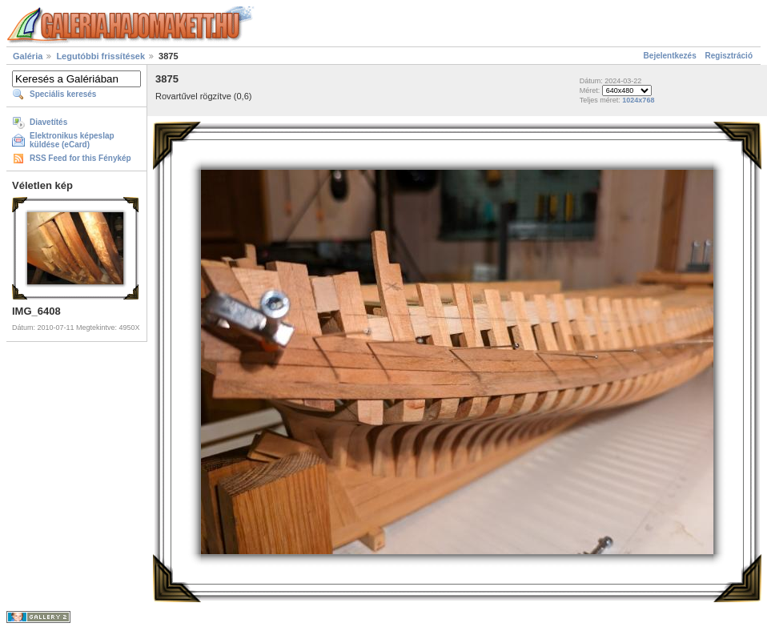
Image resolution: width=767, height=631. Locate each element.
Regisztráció (729, 55)
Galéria (27, 56)
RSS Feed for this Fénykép (80, 158)
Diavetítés (48, 122)
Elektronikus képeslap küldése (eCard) (72, 140)
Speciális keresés (63, 94)
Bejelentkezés (670, 55)
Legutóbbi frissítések (100, 56)
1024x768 (638, 100)
